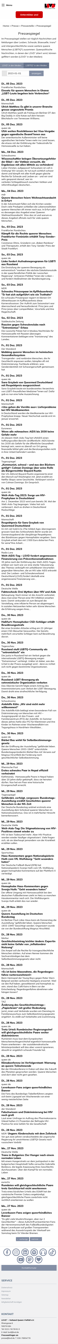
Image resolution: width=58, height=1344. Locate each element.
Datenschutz (6, 1287)
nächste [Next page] (36, 1239)
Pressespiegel (43, 25)
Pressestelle (27, 25)
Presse (15, 25)
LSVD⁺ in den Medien (11, 65)
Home (6, 25)
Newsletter (6, 1298)
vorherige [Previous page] (24, 1239)
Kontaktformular (29, 1268)
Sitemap (4, 1295)
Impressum (6, 1291)
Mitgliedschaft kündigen (11, 1302)
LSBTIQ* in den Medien (36, 65)
